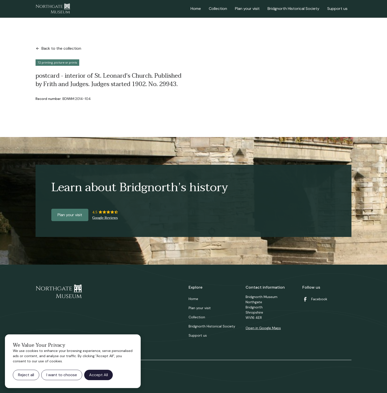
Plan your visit (247, 8)
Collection (218, 8)
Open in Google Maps (263, 328)
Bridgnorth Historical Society (293, 8)
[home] (53, 8)
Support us (337, 8)
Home (196, 8)
